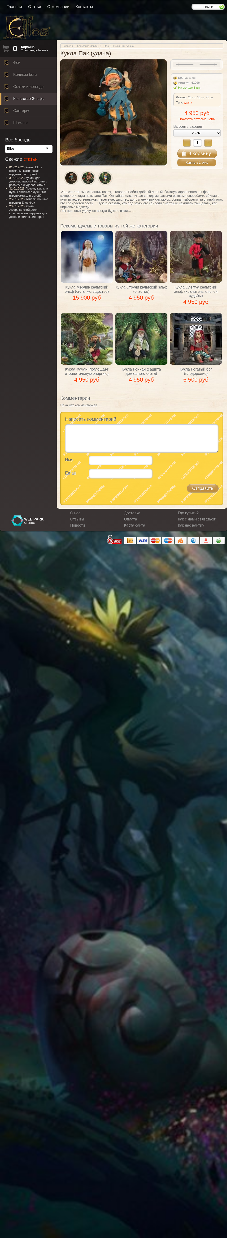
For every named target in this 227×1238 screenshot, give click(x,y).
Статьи (34, 6)
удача (188, 102)
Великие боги (20, 76)
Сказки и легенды (24, 88)
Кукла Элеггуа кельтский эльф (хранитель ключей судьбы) (196, 291)
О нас (75, 513)
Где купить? (188, 513)
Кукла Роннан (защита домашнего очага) (141, 371)
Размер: (181, 97)
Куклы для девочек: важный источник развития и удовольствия (28, 181)
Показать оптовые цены (197, 119)
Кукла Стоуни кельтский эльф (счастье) (141, 289)
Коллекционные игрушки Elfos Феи (28, 200)
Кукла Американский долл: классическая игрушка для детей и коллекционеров (28, 211)
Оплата (130, 519)
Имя (69, 460)
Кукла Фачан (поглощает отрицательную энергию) (87, 371)
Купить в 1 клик (197, 162)
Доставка (132, 513)
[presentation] (101, 491)
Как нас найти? (191, 525)
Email (70, 473)
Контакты (84, 6)
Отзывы (77, 519)
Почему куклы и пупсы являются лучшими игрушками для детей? (28, 192)
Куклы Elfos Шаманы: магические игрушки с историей (25, 170)
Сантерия (17, 112)
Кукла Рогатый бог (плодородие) (196, 371)
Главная (14, 6)
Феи (12, 64)
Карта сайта (134, 525)
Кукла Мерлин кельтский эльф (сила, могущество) (87, 289)
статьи (30, 159)
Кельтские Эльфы (24, 100)
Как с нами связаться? (197, 519)
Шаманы (16, 124)
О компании (58, 6)
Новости (77, 525)
